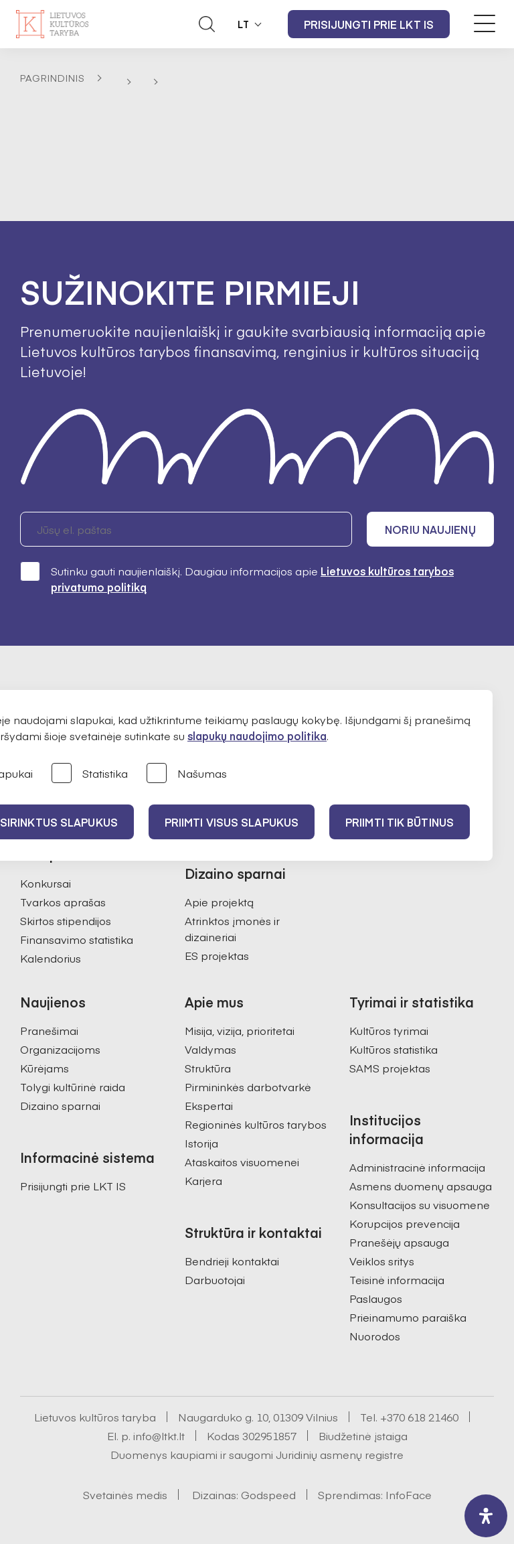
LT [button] (244, 24)
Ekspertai (209, 1105)
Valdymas (210, 1049)
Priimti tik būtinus (399, 822)
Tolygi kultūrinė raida (72, 1086)
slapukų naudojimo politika (257, 735)
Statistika (90, 774)
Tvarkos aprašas (63, 901)
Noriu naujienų (430, 529)
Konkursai (45, 882)
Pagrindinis (52, 77)
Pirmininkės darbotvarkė (248, 1086)
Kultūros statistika (393, 1049)
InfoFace (409, 1494)
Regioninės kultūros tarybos (256, 1124)
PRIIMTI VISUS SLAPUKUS (231, 822)
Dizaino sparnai (60, 1105)
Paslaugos (375, 1298)
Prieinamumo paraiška (407, 1317)
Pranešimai (49, 1030)
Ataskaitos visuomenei (242, 1161)
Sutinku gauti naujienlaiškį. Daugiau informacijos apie (237, 578)
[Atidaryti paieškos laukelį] (207, 24)
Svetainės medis (125, 1494)
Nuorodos (374, 1335)
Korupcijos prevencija (404, 1223)
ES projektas (217, 955)
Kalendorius (50, 958)
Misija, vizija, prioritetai (239, 1030)
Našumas (187, 774)
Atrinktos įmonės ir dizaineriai (232, 928)
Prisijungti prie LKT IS (369, 24)
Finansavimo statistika (76, 939)
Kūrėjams (44, 1067)
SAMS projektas (389, 1067)
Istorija (201, 1142)
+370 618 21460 (419, 1416)
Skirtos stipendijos (65, 920)
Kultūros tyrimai (388, 1030)
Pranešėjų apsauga (399, 1242)
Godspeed (268, 1494)
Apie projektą (219, 901)
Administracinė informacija (417, 1167)
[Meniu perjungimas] (484, 23)
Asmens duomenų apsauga (420, 1185)
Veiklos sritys (381, 1260)
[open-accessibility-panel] (485, 1515)
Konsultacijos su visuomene (419, 1204)
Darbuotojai (215, 1279)
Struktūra (208, 1067)
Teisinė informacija (396, 1279)
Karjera (203, 1180)
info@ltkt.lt (159, 1435)
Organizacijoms (60, 1049)
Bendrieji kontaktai (232, 1260)
